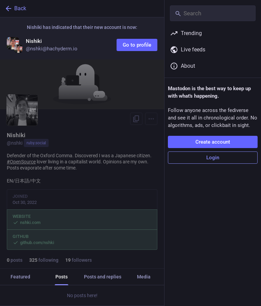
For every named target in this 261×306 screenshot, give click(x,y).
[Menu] (151, 119)
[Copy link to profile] (136, 119)
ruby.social (36, 143)
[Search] (213, 13)
